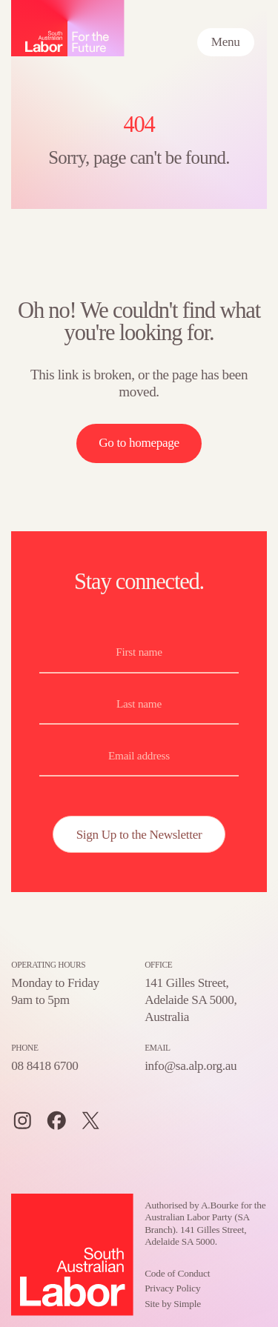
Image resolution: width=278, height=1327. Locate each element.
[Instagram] (22, 1120)
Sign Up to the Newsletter (139, 835)
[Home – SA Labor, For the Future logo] (68, 28)
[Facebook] (56, 1120)
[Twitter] (90, 1120)
